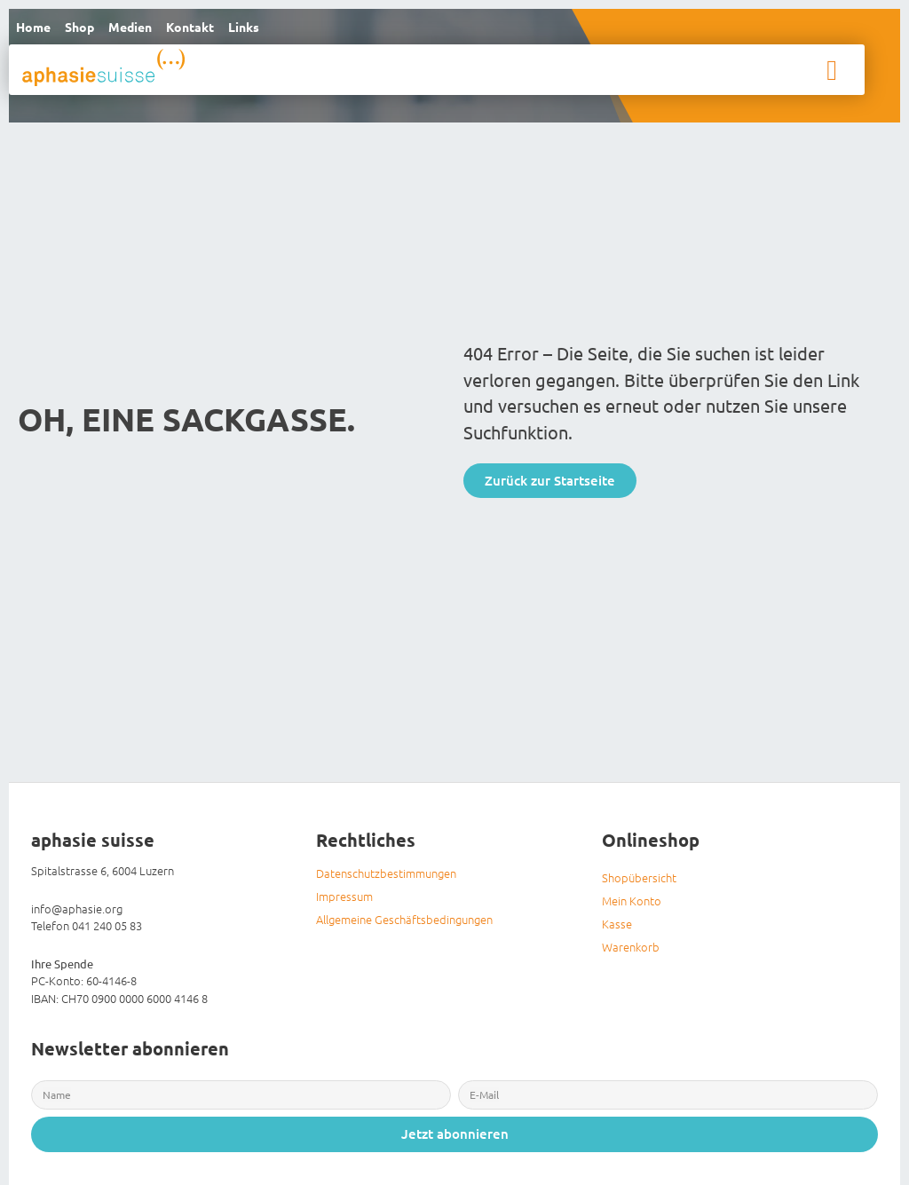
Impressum (344, 901)
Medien (141, 29)
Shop (86, 29)
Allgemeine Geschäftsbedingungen (404, 924)
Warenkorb (631, 952)
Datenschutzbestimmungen (386, 878)
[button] (831, 74)
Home (35, 29)
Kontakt (207, 29)
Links (265, 29)
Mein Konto (631, 905)
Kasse (617, 928)
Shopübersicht (639, 882)
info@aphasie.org (77, 913)
